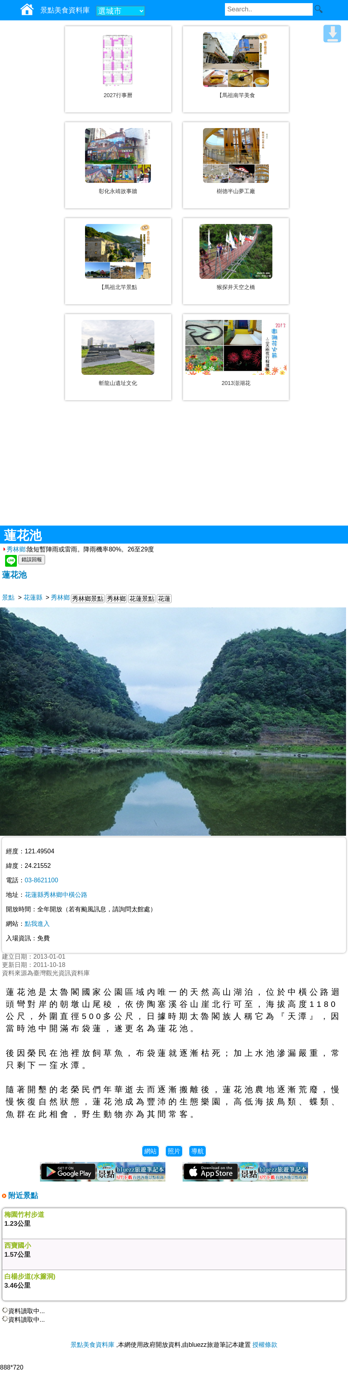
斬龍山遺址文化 (118, 383)
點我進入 (37, 923)
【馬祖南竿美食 (236, 95)
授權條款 (264, 1344)
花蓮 (164, 598)
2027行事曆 (117, 95)
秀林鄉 (13, 549)
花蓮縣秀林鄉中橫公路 (56, 894)
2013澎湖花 (235, 383)
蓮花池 (14, 574)
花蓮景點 (141, 598)
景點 (8, 597)
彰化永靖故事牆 (118, 191)
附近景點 (22, 1195)
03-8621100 (41, 880)
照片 (174, 1151)
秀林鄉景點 (87, 598)
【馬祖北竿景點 (118, 287)
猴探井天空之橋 (236, 287)
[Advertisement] (174, 469)
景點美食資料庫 (92, 1344)
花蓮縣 (33, 597)
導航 (197, 1151)
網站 (150, 1151)
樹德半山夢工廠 (236, 191)
